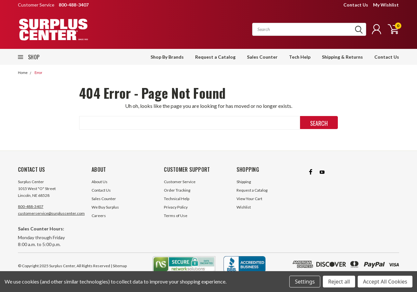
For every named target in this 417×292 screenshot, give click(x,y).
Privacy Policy (176, 207)
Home (23, 73)
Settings (305, 281)
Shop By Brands (167, 57)
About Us (100, 181)
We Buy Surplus (105, 207)
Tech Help (299, 57)
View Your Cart (249, 198)
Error (38, 73)
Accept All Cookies (385, 281)
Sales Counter (262, 57)
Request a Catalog (215, 57)
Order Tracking (177, 190)
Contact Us (355, 4)
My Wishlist (386, 4)
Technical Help (176, 198)
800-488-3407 (30, 206)
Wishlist (244, 207)
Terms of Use (175, 215)
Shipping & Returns (342, 57)
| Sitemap (119, 265)
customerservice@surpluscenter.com (51, 213)
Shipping (244, 181)
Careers (99, 215)
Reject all (339, 281)
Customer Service (179, 181)
